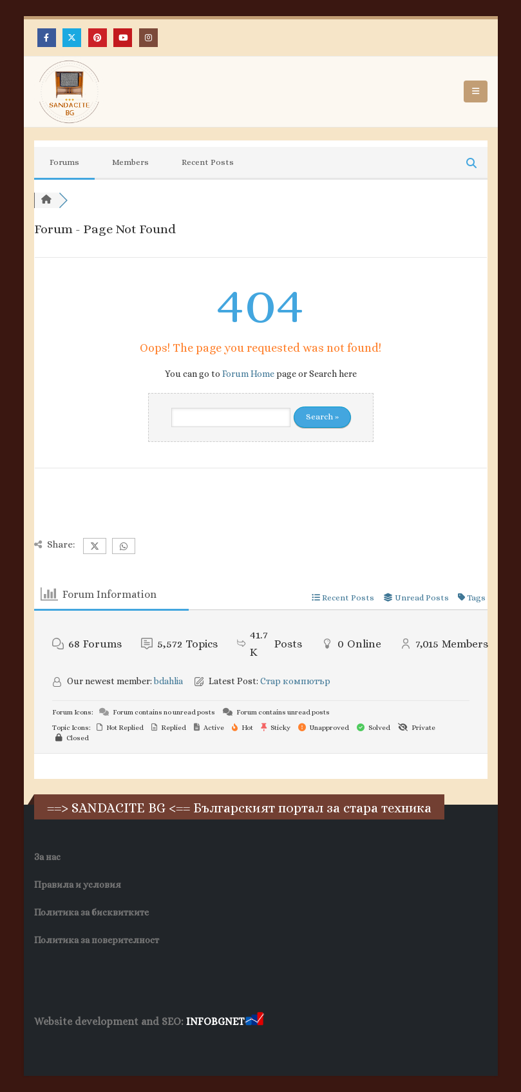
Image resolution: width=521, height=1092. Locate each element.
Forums (64, 162)
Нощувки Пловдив (275, 1046)
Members (130, 162)
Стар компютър (295, 681)
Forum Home (248, 374)
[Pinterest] (97, 37)
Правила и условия (77, 884)
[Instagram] (148, 37)
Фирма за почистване (180, 1046)
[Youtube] (122, 37)
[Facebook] (46, 37)
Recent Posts (208, 162)
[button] (476, 91)
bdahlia (168, 681)
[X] (71, 37)
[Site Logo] (69, 92)
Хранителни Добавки (80, 1046)
